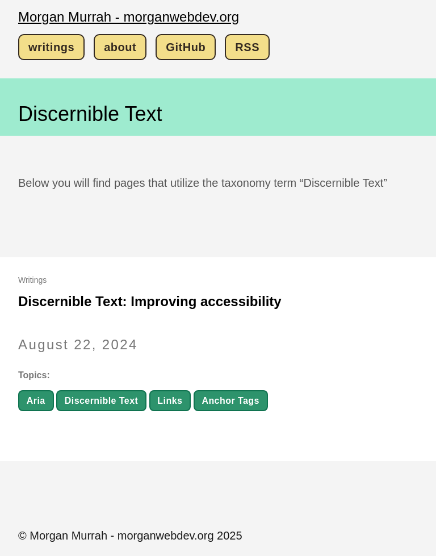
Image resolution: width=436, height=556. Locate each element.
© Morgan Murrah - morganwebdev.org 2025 (130, 535)
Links (169, 400)
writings (51, 47)
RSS (247, 47)
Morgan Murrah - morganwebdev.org (128, 16)
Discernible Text (102, 400)
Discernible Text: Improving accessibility (150, 301)
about (120, 47)
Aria (36, 400)
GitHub (186, 47)
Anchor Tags (230, 400)
